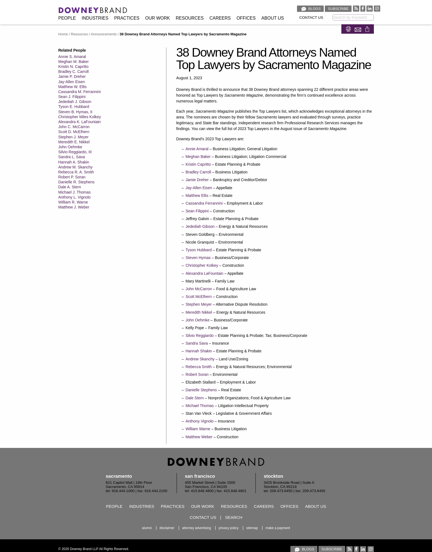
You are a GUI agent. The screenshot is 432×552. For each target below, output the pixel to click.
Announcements (104, 34)
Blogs (310, 9)
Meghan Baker (197, 156)
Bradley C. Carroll (73, 71)
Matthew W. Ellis (72, 86)
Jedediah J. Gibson (74, 101)
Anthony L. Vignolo (74, 197)
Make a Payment (278, 528)
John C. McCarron (74, 127)
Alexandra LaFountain (204, 273)
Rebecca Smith (198, 367)
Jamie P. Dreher (72, 76)
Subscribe (338, 9)
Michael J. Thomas (74, 192)
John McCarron (198, 289)
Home (63, 34)
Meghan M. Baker (73, 61)
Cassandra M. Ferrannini (79, 91)
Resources (190, 18)
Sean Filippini (197, 211)
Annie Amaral (196, 149)
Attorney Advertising (196, 528)
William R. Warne (73, 202)
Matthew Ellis (196, 195)
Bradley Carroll (198, 172)
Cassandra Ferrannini (204, 203)
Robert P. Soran (72, 177)
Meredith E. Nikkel (74, 142)
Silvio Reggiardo (199, 335)
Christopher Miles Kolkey (79, 117)
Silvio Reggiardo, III (75, 152)
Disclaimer (167, 528)
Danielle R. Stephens (76, 182)
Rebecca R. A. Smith (76, 172)
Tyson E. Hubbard (73, 106)
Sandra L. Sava (71, 157)
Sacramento (119, 476)
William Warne (197, 429)
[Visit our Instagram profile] (377, 8)
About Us (272, 18)
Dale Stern (194, 398)
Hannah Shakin (198, 351)
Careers (220, 18)
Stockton (273, 476)
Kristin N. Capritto (73, 66)
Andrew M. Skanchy (75, 167)
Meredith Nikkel (198, 312)
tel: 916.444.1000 (120, 491)
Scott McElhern (198, 296)
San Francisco (200, 476)
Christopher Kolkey (201, 265)
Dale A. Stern (69, 187)
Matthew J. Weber (74, 207)
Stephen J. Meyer (73, 137)
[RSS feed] (356, 8)
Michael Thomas (199, 405)
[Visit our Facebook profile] (362, 8)
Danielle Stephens (201, 390)
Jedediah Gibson (199, 226)
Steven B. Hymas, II (75, 112)
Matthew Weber (198, 437)
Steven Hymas (197, 257)
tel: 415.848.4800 (199, 491)
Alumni (147, 528)
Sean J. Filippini (72, 96)
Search (233, 517)
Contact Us (311, 17)
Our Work (157, 18)
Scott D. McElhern (74, 132)
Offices (246, 18)
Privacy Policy (229, 528)
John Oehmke (70, 147)
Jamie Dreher (197, 180)
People (67, 18)
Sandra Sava (196, 343)
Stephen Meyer (198, 304)
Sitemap (252, 528)
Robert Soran (196, 374)
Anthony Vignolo (199, 421)
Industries (95, 18)
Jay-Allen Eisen (71, 82)
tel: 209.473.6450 (278, 491)
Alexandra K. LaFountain (79, 122)
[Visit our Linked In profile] (369, 8)
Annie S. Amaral (72, 56)
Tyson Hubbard (198, 250)
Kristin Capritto (198, 164)
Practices (126, 18)
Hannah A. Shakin (73, 162)
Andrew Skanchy (199, 359)
